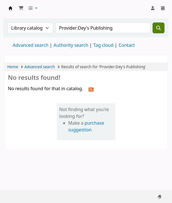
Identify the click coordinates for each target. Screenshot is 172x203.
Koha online (10, 8)
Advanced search (30, 45)
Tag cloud (103, 45)
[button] (21, 8)
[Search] (158, 28)
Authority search (70, 45)
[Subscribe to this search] (91, 89)
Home (12, 66)
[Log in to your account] (152, 8)
